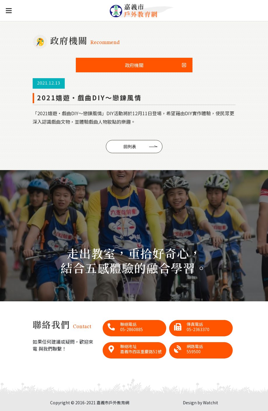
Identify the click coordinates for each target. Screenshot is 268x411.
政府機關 (134, 65)
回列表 (130, 146)
